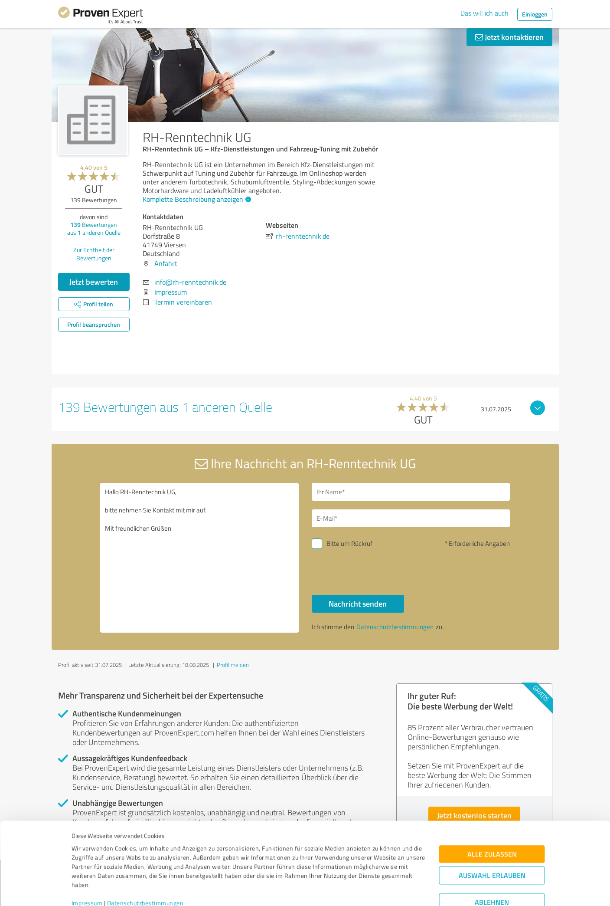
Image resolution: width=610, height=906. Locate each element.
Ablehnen (492, 865)
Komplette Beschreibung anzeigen (196, 199)
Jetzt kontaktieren (509, 37)
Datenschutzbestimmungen (145, 865)
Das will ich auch (484, 13)
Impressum (87, 865)
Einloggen (535, 14)
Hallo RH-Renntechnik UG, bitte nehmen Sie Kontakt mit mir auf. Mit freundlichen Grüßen (199, 558)
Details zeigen (366, 890)
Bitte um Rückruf (349, 543)
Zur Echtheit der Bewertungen (93, 254)
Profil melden (233, 665)
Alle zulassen (492, 816)
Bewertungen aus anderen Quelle (94, 228)
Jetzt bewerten (93, 281)
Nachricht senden (358, 603)
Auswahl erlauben (492, 838)
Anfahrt (165, 263)
